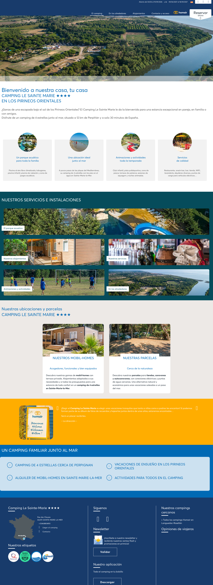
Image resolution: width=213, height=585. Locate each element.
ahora (200, 13)
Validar (105, 527)
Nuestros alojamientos (120, 231)
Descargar (107, 557)
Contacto (43, 507)
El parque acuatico (13, 231)
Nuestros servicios (170, 231)
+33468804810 (44, 499)
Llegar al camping (47, 503)
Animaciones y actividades (17, 264)
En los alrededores (118, 264)
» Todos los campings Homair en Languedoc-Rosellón (177, 497)
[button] (55, 440)
